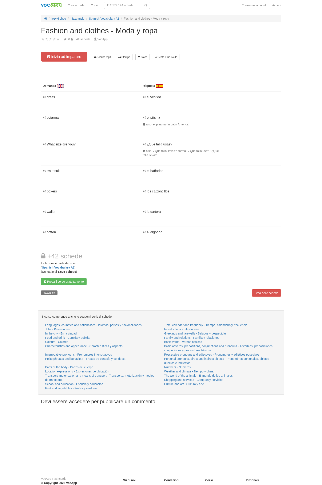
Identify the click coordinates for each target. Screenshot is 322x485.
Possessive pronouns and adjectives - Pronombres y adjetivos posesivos (211, 354)
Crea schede (76, 5)
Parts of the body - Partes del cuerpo (69, 367)
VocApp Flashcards (54, 478)
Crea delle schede (266, 293)
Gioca (142, 57)
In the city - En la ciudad (61, 333)
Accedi (276, 5)
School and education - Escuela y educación (74, 384)
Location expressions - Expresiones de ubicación (77, 371)
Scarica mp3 (102, 57)
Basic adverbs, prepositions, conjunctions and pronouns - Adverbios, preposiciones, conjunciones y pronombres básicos (218, 348)
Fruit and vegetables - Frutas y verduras (71, 388)
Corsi (94, 5)
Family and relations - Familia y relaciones (191, 337)
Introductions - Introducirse (181, 329)
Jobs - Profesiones (57, 329)
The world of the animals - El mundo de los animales (198, 375)
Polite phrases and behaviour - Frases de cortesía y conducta (85, 358)
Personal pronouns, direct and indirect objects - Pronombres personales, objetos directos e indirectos (216, 361)
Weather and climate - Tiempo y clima (189, 371)
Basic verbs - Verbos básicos (183, 342)
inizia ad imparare (64, 57)
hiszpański (49, 292)
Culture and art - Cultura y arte (184, 384)
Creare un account (254, 5)
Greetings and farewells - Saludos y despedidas (195, 333)
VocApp (103, 39)
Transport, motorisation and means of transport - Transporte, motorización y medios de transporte (99, 378)
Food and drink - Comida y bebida (67, 337)
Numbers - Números (177, 367)
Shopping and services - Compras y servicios (193, 380)
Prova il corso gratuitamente (64, 281)
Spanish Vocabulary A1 (58, 267)
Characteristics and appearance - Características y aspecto (84, 346)
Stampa (124, 57)
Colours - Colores (56, 342)
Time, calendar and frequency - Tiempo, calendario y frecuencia (205, 325)
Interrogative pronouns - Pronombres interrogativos (78, 354)
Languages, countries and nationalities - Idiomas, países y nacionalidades (93, 325)
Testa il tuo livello (166, 57)
